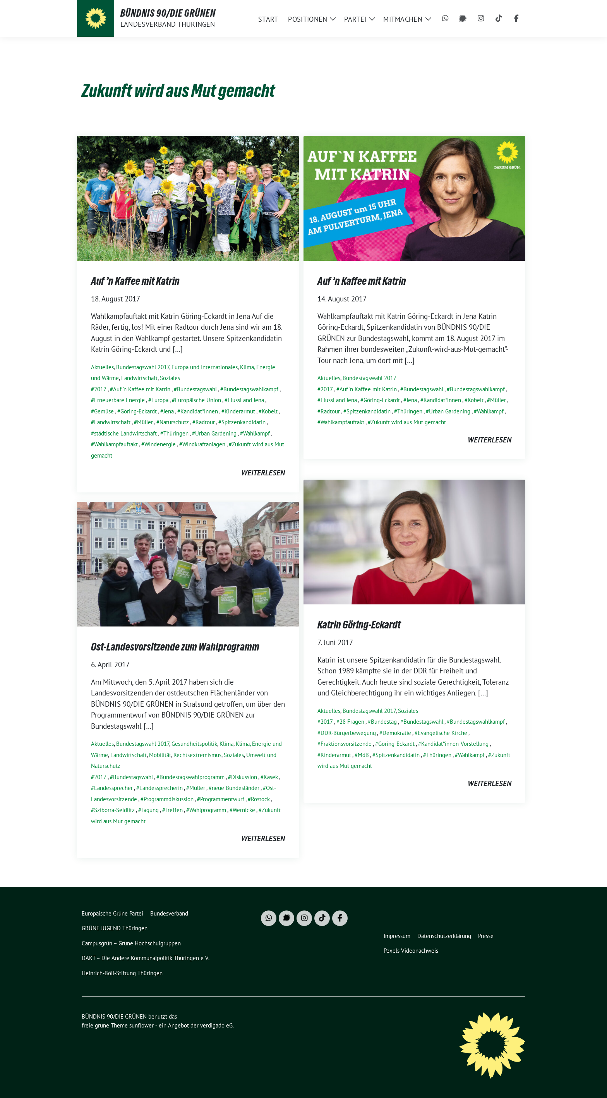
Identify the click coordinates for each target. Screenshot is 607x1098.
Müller (145, 422)
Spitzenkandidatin (243, 422)
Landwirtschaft (139, 378)
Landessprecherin (161, 788)
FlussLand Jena (246, 400)
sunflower (141, 1025)
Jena (168, 411)
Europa (159, 400)
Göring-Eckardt (138, 411)
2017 (100, 389)
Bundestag (384, 721)
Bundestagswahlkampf (250, 389)
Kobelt (270, 411)
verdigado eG (216, 1025)
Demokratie (396, 733)
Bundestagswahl (197, 389)
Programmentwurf (222, 799)
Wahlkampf (256, 433)
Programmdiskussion (169, 799)
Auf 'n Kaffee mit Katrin (141, 389)
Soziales (170, 378)
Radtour (205, 422)
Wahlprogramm (207, 810)
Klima (226, 743)
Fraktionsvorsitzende (346, 743)
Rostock (260, 799)
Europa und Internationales (204, 367)
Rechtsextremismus (197, 755)
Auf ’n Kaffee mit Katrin (135, 281)
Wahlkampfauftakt (116, 444)
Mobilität (160, 755)
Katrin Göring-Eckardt (359, 624)
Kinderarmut (240, 411)
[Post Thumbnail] (188, 197)
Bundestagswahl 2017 (142, 367)
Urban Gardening (216, 433)
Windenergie (160, 444)
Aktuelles (102, 367)
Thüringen (176, 433)
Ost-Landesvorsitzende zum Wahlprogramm (175, 646)
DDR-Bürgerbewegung (348, 733)
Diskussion (244, 777)
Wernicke (244, 810)
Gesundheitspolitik (194, 743)
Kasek (271, 777)
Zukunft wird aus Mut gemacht (408, 422)
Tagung (150, 810)
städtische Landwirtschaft (125, 433)
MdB (363, 755)
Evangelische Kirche (442, 733)
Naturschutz (174, 422)
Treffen (174, 810)
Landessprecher (113, 788)
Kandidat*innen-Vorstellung (455, 743)
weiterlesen (263, 472)
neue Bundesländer (235, 788)
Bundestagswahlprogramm (192, 777)
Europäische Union (198, 400)
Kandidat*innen (199, 411)
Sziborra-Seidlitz (114, 810)
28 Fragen (352, 721)
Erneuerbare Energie (119, 400)
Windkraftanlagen (203, 444)
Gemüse (104, 411)
